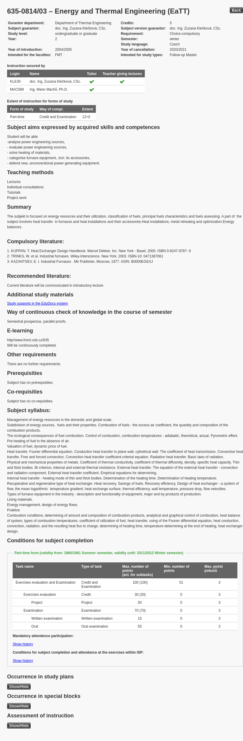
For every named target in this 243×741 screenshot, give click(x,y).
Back (236, 10)
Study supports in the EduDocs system (37, 303)
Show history (23, 644)
